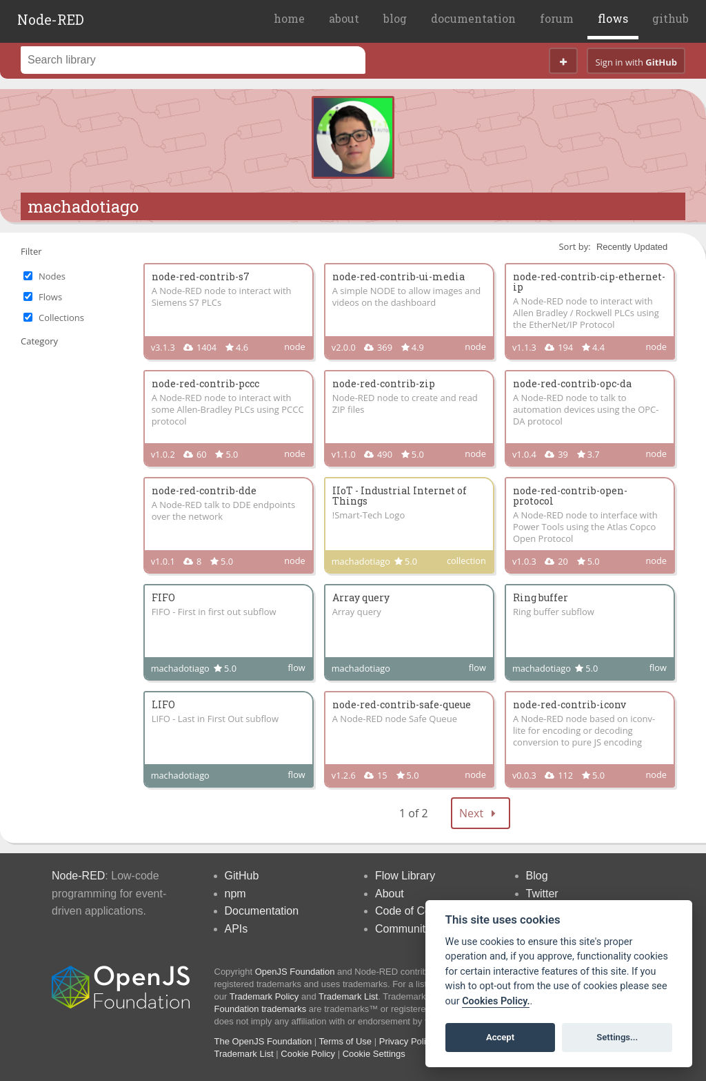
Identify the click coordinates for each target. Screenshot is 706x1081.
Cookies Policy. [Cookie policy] (496, 1001)
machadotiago (83, 206)
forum (557, 18)
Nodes (52, 276)
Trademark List (348, 996)
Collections (61, 317)
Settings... (617, 1037)
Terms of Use (345, 1041)
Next (480, 813)
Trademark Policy (264, 996)
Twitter (542, 893)
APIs (236, 929)
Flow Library (405, 876)
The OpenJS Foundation (263, 1041)
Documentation (262, 911)
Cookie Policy (308, 1054)
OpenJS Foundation (295, 971)
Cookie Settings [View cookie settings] (374, 1054)
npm (235, 893)
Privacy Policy (407, 1041)
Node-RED (50, 19)
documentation (473, 18)
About (389, 893)
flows (613, 18)
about (344, 18)
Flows (50, 297)
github (670, 18)
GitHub (242, 876)
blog (395, 18)
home (289, 18)
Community (403, 929)
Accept (500, 1037)
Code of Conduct (416, 911)
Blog (537, 876)
